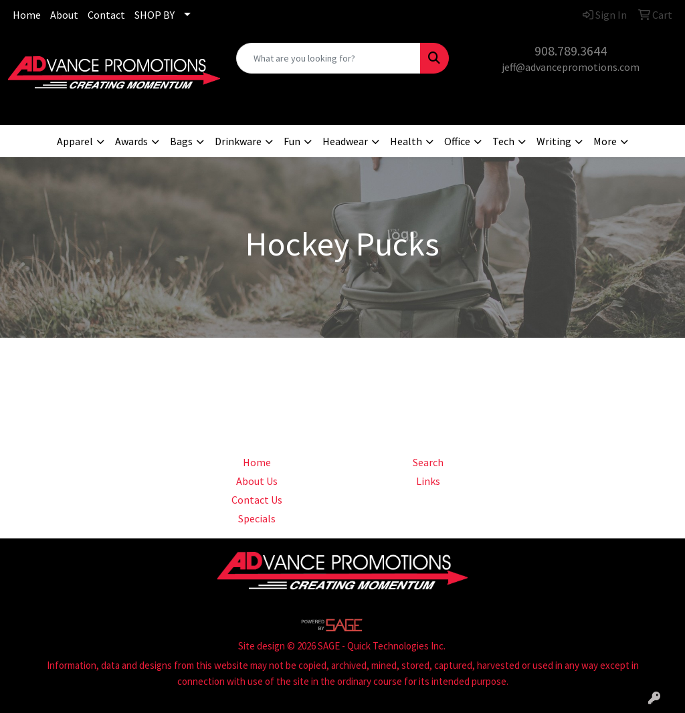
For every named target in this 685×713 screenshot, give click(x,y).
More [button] (605, 141)
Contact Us (256, 499)
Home (27, 14)
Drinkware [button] (238, 141)
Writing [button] (553, 141)
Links (428, 481)
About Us (257, 481)
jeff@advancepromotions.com (571, 67)
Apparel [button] (75, 141)
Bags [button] (181, 141)
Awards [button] (131, 141)
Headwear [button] (345, 141)
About (64, 14)
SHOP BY (154, 14)
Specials (257, 518)
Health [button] (406, 141)
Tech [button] (503, 141)
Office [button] (457, 141)
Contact (106, 14)
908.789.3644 (570, 50)
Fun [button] (292, 141)
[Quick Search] (328, 58)
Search (428, 462)
